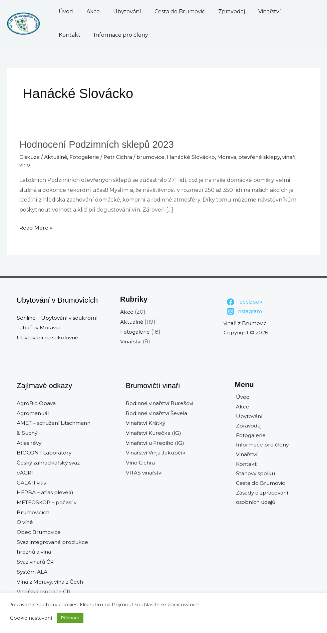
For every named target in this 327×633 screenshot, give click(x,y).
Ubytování (114, 11)
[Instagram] (244, 311)
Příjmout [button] (70, 617)
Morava (234, 156)
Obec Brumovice (39, 532)
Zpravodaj (205, 11)
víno (25, 165)
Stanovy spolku (255, 476)
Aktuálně (57, 156)
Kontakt (265, 11)
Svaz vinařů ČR (36, 561)
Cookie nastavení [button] (31, 618)
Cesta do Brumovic (159, 11)
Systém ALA (32, 571)
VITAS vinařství (145, 472)
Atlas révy (30, 442)
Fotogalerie (87, 156)
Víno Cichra (141, 462)
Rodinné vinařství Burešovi (161, 403)
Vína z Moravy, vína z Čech (51, 581)
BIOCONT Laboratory (45, 452)
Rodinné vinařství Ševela (158, 413)
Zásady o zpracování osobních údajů (262, 501)
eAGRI (25, 472)
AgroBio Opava (37, 403)
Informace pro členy (86, 35)
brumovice (156, 156)
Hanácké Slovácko (197, 156)
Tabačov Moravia (39, 327)
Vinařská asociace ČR (44, 591)
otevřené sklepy (267, 156)
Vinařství (236, 11)
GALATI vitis (32, 482)
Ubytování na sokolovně (49, 337)
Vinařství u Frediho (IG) (156, 442)
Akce (86, 11)
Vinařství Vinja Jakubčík (157, 452)
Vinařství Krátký (146, 422)
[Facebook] (245, 301)
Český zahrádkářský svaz (49, 462)
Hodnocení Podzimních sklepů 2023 (99, 144)
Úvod (66, 11)
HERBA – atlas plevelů (46, 492)
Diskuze (30, 156)
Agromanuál (33, 413)
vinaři (298, 156)
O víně (25, 522)
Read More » (36, 227)
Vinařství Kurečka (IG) (155, 432)
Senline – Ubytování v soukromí (59, 317)
